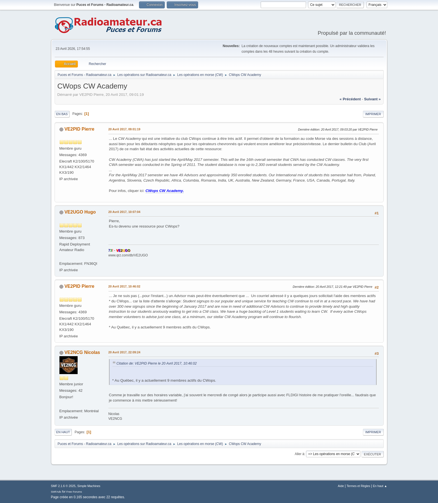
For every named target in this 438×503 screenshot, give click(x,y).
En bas (62, 114)
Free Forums (74, 491)
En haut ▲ (380, 486)
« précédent (350, 99)
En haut (63, 432)
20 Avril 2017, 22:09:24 (124, 352)
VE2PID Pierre (79, 129)
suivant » (372, 99)
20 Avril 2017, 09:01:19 (124, 129)
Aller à (299, 454)
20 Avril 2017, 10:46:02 (124, 286)
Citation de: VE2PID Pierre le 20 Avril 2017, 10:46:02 (157, 363)
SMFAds (56, 491)
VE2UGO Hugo (80, 212)
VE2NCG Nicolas (82, 352)
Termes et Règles (358, 486)
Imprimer (373, 114)
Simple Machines (88, 486)
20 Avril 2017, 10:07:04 (124, 212)
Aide (341, 486)
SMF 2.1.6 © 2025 (63, 486)
